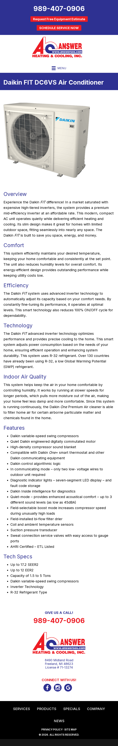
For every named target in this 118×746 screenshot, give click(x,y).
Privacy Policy (52, 729)
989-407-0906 (59, 620)
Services (21, 709)
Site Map (70, 729)
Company (96, 709)
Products (46, 709)
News (59, 721)
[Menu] (59, 68)
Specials (71, 709)
